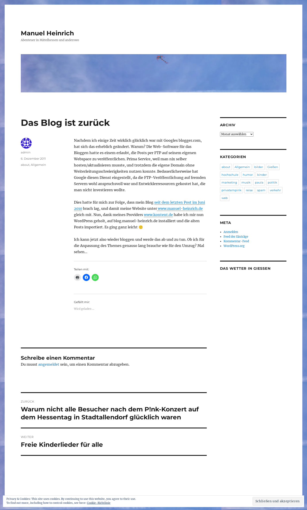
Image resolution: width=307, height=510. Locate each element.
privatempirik (231, 190)
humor (248, 174)
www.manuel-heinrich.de (180, 208)
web (225, 198)
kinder (262, 174)
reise (249, 190)
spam (261, 190)
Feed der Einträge (236, 237)
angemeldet (48, 364)
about (25, 164)
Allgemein (38, 164)
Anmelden (231, 232)
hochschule (230, 174)
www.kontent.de (158, 214)
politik (272, 182)
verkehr (275, 190)
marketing (229, 182)
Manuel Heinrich (47, 33)
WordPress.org (234, 246)
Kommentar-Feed (236, 241)
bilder (258, 167)
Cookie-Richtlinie (98, 502)
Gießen (272, 167)
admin (26, 152)
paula (259, 182)
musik (246, 182)
